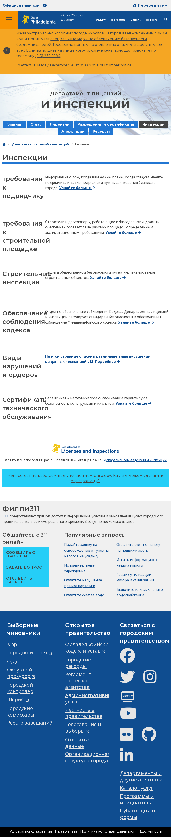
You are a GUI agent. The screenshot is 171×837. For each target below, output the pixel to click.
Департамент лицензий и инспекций (40, 144)
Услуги (100, 19)
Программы (118, 19)
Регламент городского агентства (78, 681)
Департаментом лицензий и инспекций (135, 460)
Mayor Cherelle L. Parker (71, 17)
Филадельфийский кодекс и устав (88, 647)
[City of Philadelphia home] (41, 20)
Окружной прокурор (19, 672)
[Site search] (165, 19)
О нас (36, 124)
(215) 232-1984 (47, 56)
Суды (13, 661)
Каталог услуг (136, 787)
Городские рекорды (78, 662)
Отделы (135, 19)
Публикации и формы (137, 813)
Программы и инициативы (137, 799)
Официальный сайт (25, 5)
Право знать (66, 831)
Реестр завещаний (30, 722)
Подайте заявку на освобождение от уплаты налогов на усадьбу (86, 550)
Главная (14, 124)
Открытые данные (77, 742)
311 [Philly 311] (5, 516)
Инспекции (153, 124)
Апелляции (73, 131)
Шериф (16, 699)
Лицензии (59, 124)
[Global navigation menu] (9, 20)
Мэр (12, 644)
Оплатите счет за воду (84, 595)
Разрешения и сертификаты (105, 124)
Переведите (152, 5)
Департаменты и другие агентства (141, 776)
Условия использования (31, 831)
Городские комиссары (20, 711)
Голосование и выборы (83, 727)
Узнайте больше (77, 187)
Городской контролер (20, 688)
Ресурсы (101, 131)
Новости (152, 19)
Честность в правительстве (83, 713)
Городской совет (27, 652)
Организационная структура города (87, 757)
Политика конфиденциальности (108, 831)
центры (81, 44)
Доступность (151, 831)
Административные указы (89, 698)
